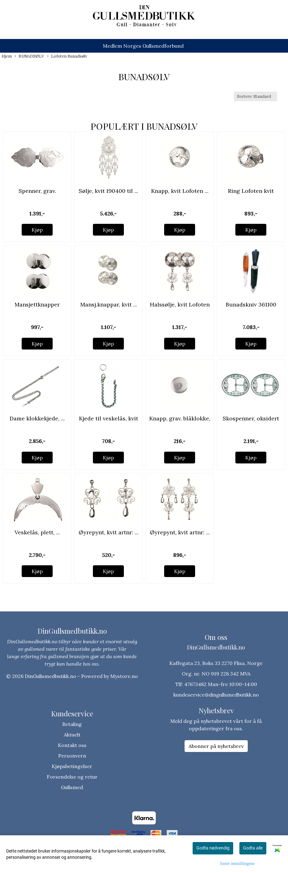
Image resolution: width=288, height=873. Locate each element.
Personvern (72, 756)
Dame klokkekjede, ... (37, 418)
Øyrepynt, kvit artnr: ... (108, 532)
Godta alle (253, 847)
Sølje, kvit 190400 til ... (108, 190)
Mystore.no (124, 676)
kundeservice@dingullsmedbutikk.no (216, 695)
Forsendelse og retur (72, 777)
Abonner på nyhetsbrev (216, 746)
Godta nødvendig (212, 847)
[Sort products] (255, 96)
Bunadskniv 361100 (251, 304)
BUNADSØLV (29, 56)
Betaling (72, 724)
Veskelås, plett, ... (37, 532)
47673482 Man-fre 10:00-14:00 (220, 684)
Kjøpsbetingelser (72, 766)
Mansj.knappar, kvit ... (108, 304)
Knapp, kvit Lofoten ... (179, 190)
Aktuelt (72, 735)
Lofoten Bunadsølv (67, 56)
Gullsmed (72, 787)
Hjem (7, 56)
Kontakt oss (72, 745)
